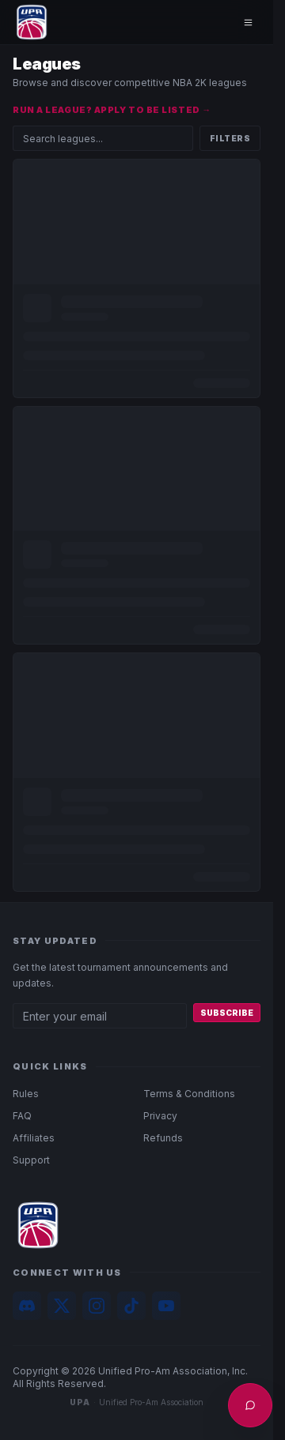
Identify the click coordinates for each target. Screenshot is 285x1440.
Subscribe (226, 1012)
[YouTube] (166, 1305)
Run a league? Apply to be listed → (112, 109)
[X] (62, 1305)
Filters (230, 138)
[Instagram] (96, 1305)
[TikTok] (131, 1305)
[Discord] (27, 1305)
